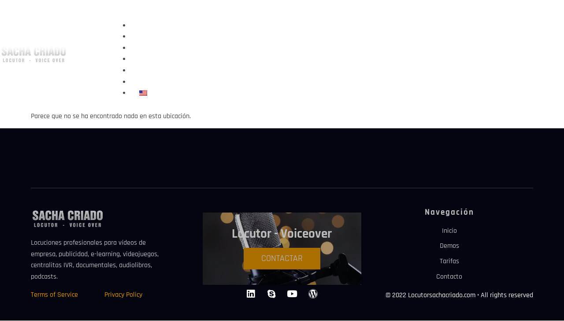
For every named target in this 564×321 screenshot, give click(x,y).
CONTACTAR (282, 258)
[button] (288, 14)
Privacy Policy (123, 294)
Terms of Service (54, 294)
